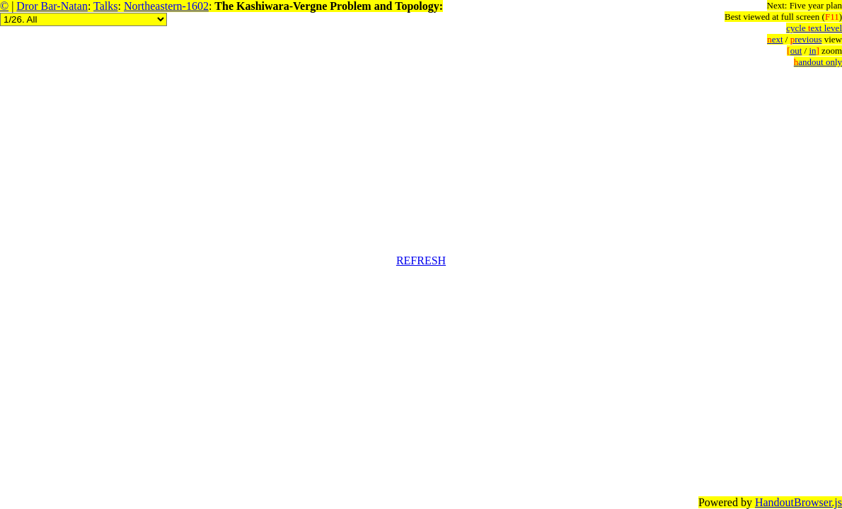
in (814, 50)
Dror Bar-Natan (52, 6)
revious (806, 39)
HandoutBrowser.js (798, 502)
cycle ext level (814, 28)
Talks (105, 6)
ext (775, 39)
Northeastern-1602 (166, 6)
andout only (818, 62)
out (794, 50)
